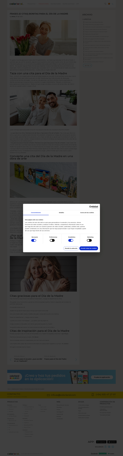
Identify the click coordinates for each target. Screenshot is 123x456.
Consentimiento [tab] (36, 212)
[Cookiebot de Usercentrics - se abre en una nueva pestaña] (90, 207)
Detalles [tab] (61, 212)
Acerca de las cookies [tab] (87, 212)
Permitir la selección (71, 248)
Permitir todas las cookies (89, 248)
